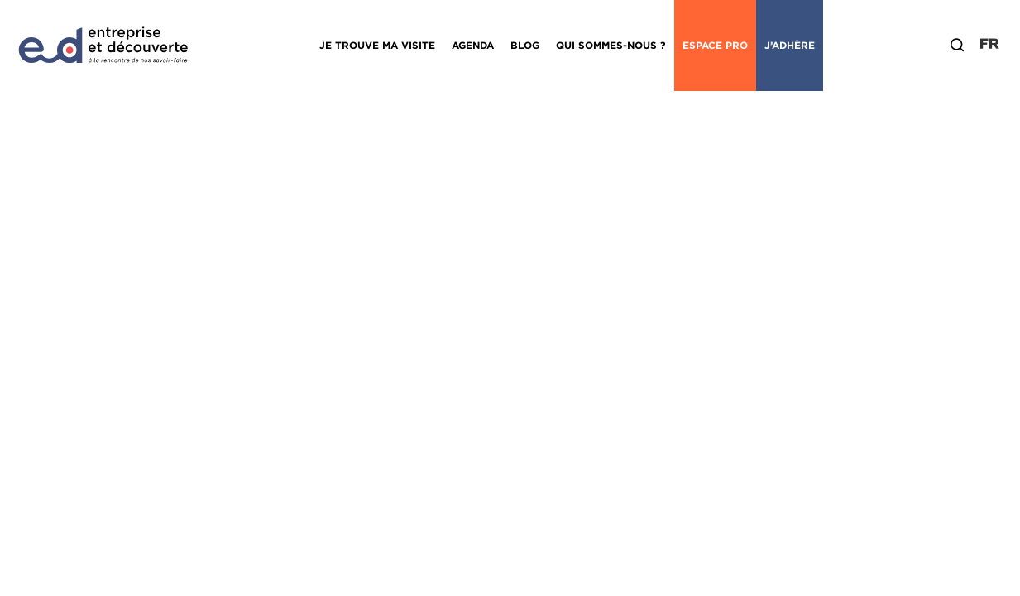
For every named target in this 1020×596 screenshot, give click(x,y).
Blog (524, 45)
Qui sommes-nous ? (611, 45)
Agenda (473, 45)
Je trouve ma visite (377, 45)
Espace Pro (715, 45)
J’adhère (789, 45)
